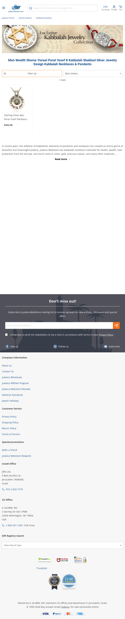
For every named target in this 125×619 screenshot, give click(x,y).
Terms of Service (11, 434)
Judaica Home (8, 17)
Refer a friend (9, 450)
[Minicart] (120, 8)
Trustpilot (41, 568)
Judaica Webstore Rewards (16, 455)
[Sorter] (93, 73)
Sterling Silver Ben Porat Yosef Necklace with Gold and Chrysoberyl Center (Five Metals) (15, 117)
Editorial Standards (12, 394)
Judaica (65, 606)
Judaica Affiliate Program (15, 383)
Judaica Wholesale (12, 377)
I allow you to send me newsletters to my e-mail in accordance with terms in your (61, 334)
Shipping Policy (10, 422)
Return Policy (9, 428)
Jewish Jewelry (25, 17)
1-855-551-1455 (14, 525)
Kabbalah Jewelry (44, 17)
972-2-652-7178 (14, 489)
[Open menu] (3, 8)
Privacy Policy (106, 334)
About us (7, 365)
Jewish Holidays (10, 400)
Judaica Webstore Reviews (16, 389)
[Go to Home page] (15, 8)
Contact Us (8, 371)
